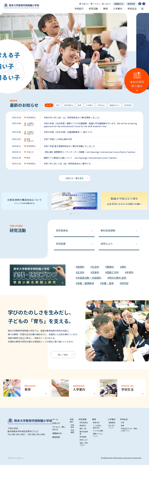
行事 (122, 422)
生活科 (80, 272)
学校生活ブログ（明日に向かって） (129, 429)
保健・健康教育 (85, 283)
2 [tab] (74, 213)
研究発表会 (68, 105)
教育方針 (96, 422)
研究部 (124, 283)
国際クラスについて (98, 435)
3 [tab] (78, 213)
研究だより (107, 243)
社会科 (95, 267)
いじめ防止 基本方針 (98, 426)
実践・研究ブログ (84, 444)
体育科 (129, 272)
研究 (58, 105)
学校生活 (101, 105)
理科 (123, 267)
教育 (79, 105)
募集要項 (112, 422)
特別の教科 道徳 (117, 278)
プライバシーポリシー (16, 458)
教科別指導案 (108, 230)
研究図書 (61, 243)
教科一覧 (83, 428)
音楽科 (95, 272)
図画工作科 (113, 272)
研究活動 (82, 419)
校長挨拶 (72, 426)
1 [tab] (70, 213)
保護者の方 (118, 4)
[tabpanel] (74, 202)
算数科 (110, 267)
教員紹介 (83, 425)
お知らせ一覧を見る (74, 178)
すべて (48, 105)
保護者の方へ (114, 105)
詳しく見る (63, 354)
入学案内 (89, 105)
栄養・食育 (108, 283)
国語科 (80, 267)
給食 (122, 425)
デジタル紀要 (98, 430)
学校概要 (72, 431)
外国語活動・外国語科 (89, 278)
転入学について (112, 426)
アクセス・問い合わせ (58, 428)
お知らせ (56, 423)
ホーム (55, 419)
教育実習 (131, 4)
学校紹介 (72, 420)
